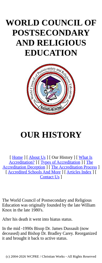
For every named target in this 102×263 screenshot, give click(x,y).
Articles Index (79, 172)
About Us (37, 157)
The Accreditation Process (74, 167)
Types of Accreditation (60, 162)
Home (17, 157)
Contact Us (50, 177)
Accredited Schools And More (34, 172)
